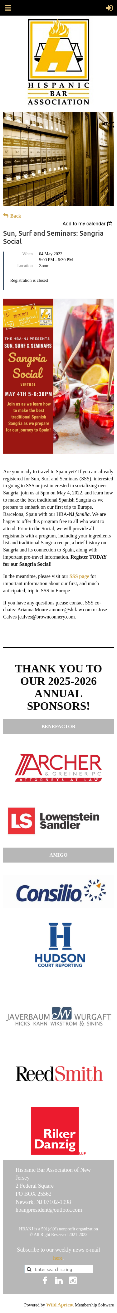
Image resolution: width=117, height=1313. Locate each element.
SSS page (79, 576)
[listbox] (88, 224)
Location (25, 265)
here (57, 1258)
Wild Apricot (60, 1304)
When (27, 254)
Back (15, 216)
